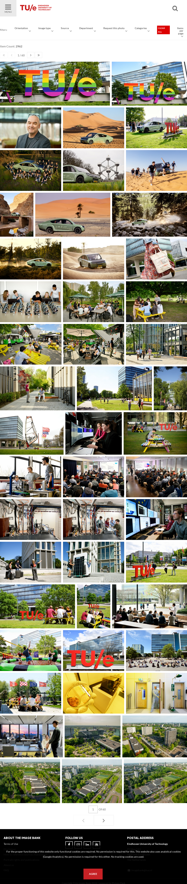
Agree (93, 873)
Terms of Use (11, 843)
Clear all (161, 30)
